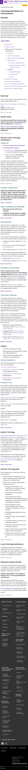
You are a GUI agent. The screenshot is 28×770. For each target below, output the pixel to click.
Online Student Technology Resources (16, 86)
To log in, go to (5, 397)
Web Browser (11, 60)
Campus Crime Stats (20, 622)
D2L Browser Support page (13, 284)
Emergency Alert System (21, 610)
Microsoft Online (14, 397)
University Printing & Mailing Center (6, 675)
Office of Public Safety (20, 606)
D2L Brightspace (17, 124)
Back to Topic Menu (6, 112)
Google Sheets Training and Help (12, 374)
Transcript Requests (5, 639)
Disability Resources (11, 437)
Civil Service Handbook (5, 726)
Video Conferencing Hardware (16, 58)
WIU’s (2, 435)
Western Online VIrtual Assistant (10, 127)
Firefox (5, 243)
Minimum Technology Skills (13, 81)
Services (4, 630)
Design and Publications (5, 680)
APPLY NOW (25, 5)
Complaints (5, 734)
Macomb (10, 3)
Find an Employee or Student (19, 701)
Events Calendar (6, 613)
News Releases (6, 605)
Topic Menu (5, 41)
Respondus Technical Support (14, 588)
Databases (5, 627)
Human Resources (19, 687)
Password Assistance (19, 652)
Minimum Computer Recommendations (14, 145)
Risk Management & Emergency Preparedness (20, 627)
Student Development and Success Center (15, 435)
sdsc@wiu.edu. (23, 446)
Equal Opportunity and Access (21, 682)
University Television (5, 687)
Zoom (11, 76)
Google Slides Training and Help (12, 378)
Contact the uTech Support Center (19, 763)
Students (3, 442)
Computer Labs (20, 644)
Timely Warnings (21, 614)
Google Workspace (15, 72)
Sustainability (22, 748)
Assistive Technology (11, 79)
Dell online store (10, 150)
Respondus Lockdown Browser (14, 88)
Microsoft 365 (14, 74)
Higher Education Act (6, 697)
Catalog (4, 624)
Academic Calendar (5, 609)
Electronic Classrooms (19, 648)
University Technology (19, 661)
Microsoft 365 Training (9, 404)
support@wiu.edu (9, 107)
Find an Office (20, 705)
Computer (10, 53)
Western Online (9, 47)
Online (20, 3)
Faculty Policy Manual (6, 716)
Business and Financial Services (20, 677)
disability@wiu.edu (6, 451)
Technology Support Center (20, 656)
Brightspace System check (18, 274)
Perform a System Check (17, 63)
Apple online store (10, 154)
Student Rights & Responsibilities (7, 730)
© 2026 (1, 766)
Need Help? (8, 44)
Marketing (5, 684)
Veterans (3, 751)
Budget (18, 672)
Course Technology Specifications (14, 84)
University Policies (5, 707)
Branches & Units (5, 620)
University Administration (20, 712)
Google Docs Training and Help (12, 369)
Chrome (23, 241)
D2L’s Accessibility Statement (9, 458)
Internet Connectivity (14, 56)
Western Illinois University (18, 1)
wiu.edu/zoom (7, 420)
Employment (13, 748)
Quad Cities (15, 3)
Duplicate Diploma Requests (5, 644)
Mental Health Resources (20, 617)
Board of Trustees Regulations (5, 712)
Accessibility (4, 748)
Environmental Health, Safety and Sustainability (20, 634)
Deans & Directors (19, 708)
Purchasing (19, 691)
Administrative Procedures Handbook (6, 722)
